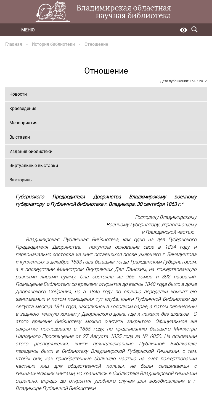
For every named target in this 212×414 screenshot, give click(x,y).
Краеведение (22, 108)
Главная (13, 44)
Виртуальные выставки (33, 165)
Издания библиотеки (30, 151)
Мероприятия (23, 122)
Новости (18, 94)
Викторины (21, 179)
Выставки (19, 137)
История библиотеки (53, 44)
